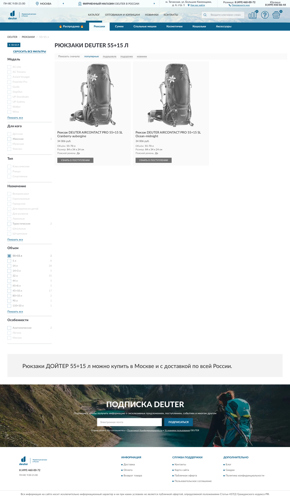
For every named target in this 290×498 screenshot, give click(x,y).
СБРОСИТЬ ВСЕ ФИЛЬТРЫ (29, 51)
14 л (15, 266)
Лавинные (19, 219)
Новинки (152, 15)
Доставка (129, 464)
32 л (15, 276)
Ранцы (17, 171)
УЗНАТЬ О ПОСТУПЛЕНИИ (75, 160)
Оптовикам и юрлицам (122, 15)
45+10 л (17, 291)
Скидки (230, 470)
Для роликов (20, 214)
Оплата (128, 470)
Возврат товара (133, 475)
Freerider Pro (20, 82)
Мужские (18, 144)
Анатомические (22, 328)
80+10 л (17, 296)
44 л (15, 281)
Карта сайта (182, 470)
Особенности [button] (17, 320)
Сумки (119, 26)
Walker (17, 107)
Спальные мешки (145, 26)
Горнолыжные (21, 199)
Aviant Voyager (21, 77)
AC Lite (17, 67)
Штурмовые (20, 233)
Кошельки (199, 26)
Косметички (174, 26)
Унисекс (17, 149)
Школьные (19, 228)
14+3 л (17, 271)
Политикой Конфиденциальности (144, 430)
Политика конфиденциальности (245, 475)
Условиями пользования (177, 430)
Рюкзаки (99, 26)
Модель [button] (13, 59)
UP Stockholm (21, 97)
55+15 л (17, 256)
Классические (21, 166)
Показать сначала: (69, 56)
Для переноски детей (25, 209)
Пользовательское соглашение (193, 481)
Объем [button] (12, 248)
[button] (239, 5)
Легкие (17, 333)
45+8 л (17, 286)
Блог (228, 464)
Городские (19, 204)
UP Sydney (19, 102)
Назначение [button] (16, 186)
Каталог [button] (94, 15)
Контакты (171, 15)
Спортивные (20, 176)
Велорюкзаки (21, 194)
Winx (16, 112)
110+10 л (18, 305)
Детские (18, 134)
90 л (15, 301)
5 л (14, 261)
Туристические (21, 224)
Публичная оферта (186, 475)
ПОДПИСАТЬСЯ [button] (178, 422)
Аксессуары (223, 26)
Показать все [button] (15, 118)
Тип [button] (10, 158)
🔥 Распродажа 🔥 (71, 26)
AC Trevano (19, 72)
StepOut (17, 92)
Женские (18, 139)
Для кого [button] (14, 126)
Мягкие (17, 338)
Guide (16, 87)
